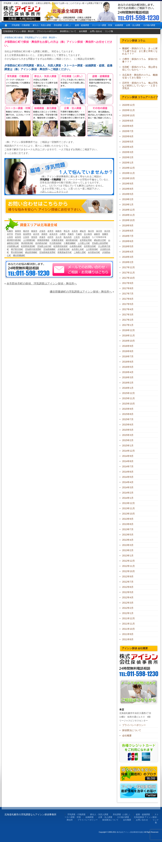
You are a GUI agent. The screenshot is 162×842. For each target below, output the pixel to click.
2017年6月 (127, 298)
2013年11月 (128, 508)
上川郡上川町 (84, 243)
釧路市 (59, 231)
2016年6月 (127, 361)
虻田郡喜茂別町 (28, 246)
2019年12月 (128, 167)
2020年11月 (128, 110)
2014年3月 (127, 487)
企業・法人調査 (133, 25)
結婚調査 (119, 25)
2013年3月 (127, 545)
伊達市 (42, 237)
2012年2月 (127, 608)
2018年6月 (127, 241)
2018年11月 (128, 215)
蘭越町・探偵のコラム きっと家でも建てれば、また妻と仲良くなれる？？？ (140, 51)
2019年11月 (128, 173)
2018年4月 (127, 251)
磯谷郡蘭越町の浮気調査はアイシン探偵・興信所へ (81, 291)
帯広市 (67, 231)
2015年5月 (127, 429)
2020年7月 (127, 131)
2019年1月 (127, 204)
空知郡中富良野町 (33, 249)
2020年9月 (127, 120)
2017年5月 (127, 304)
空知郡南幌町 (49, 249)
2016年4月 (127, 372)
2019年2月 (127, 199)
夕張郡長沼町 (64, 249)
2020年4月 (127, 147)
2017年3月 (127, 314)
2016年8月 (127, 351)
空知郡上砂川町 (44, 246)
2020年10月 (128, 115)
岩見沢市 (53, 234)
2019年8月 (127, 188)
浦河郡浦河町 (72, 240)
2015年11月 (128, 398)
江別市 (26, 237)
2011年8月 (127, 639)
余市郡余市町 (94, 252)
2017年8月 (127, 288)
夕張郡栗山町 (13, 246)
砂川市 (36, 234)
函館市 (97, 234)
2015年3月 (127, 435)
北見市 (75, 231)
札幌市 (10, 231)
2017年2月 (127, 319)
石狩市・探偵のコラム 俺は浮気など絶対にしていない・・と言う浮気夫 (140, 85)
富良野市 (27, 234)
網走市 (83, 231)
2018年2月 (127, 262)
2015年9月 (127, 408)
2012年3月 (127, 602)
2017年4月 (127, 309)
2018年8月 (127, 230)
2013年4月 (127, 539)
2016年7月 (127, 356)
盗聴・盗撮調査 (82, 25)
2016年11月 (128, 335)
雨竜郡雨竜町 (43, 240)
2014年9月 (127, 456)
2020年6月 (127, 136)
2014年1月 (127, 498)
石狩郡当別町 (90, 246)
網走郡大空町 (100, 240)
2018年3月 (127, 257)
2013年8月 (127, 524)
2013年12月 (128, 503)
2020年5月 (127, 141)
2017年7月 (127, 293)
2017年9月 (127, 283)
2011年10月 (128, 629)
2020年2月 (127, 157)
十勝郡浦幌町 (70, 243)
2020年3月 (127, 152)
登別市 (34, 237)
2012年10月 (128, 571)
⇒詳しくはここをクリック (54, 191)
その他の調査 (149, 25)
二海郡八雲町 (80, 252)
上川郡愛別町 (29, 240)
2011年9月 (127, 634)
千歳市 (79, 234)
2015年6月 (127, 424)
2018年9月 (127, 225)
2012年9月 (127, 576)
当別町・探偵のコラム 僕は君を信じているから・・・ (140, 68)
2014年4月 (127, 482)
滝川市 (107, 231)
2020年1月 (127, 162)
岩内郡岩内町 (41, 243)
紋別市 (18, 237)
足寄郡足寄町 (86, 240)
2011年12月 (128, 618)
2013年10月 (128, 513)
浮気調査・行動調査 (21, 25)
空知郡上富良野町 (100, 243)
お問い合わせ (96, 31)
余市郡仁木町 (78, 249)
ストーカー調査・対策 (102, 25)
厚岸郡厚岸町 (27, 243)
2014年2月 (127, 492)
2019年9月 (127, 183)
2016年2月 (127, 382)
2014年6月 (127, 471)
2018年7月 (127, 236)
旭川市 (91, 231)
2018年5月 (127, 246)
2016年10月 (128, 340)
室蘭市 (105, 234)
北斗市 (59, 237)
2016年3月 (127, 377)
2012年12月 (128, 560)
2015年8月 (127, 414)
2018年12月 (128, 209)
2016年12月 (128, 330)
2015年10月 (128, 403)
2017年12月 (128, 267)
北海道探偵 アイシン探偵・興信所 (18, 31)
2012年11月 (128, 566)
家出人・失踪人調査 (42, 25)
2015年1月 (127, 445)
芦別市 (18, 234)
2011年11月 (128, 623)
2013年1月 (127, 555)
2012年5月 (127, 592)
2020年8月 (127, 126)
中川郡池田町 (55, 243)
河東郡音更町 (57, 240)
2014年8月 (127, 461)
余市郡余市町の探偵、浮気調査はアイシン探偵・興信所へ (42, 283)
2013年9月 (127, 519)
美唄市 (44, 234)
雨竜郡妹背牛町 (65, 252)
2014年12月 (128, 450)
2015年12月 (128, 393)
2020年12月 (128, 105)
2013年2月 (127, 550)
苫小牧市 (88, 234)
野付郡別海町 (17, 252)
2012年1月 (127, 613)
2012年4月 (127, 597)
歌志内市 (68, 237)
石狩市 (50, 237)
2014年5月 (127, 477)
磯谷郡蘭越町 (19, 255)
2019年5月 (127, 194)
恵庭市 (71, 234)
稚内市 (26, 231)
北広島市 (86, 237)
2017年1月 (127, 325)
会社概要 (83, 31)
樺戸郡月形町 (17, 249)
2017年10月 (128, 277)
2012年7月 (127, 581)
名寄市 (50, 231)
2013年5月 (127, 534)
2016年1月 (127, 388)
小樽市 (63, 234)
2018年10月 (128, 220)
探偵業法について (68, 31)
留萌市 (18, 231)
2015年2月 (127, 440)
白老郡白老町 (76, 246)
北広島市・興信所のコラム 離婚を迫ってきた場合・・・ (140, 76)
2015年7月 (127, 419)
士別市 (10, 237)
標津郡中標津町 (14, 240)
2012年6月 (127, 587)
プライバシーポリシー (47, 31)
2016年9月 (127, 346)
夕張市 (42, 231)
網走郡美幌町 (31, 252)
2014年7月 (127, 466)
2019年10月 (128, 178)
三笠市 (77, 237)
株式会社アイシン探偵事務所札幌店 (130, 832)
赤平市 (10, 234)
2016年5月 (127, 367)
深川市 (99, 231)
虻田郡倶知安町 (60, 246)
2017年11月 (128, 272)
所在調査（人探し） (63, 25)
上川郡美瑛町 (92, 249)
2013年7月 (127, 529)
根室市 (34, 231)
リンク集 (109, 31)
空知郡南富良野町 (47, 252)
